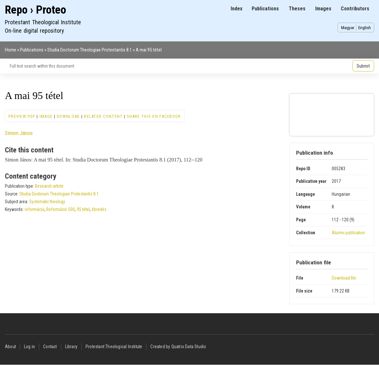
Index (236, 9)
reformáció (34, 209)
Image (46, 116)
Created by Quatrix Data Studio (178, 346)
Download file (344, 278)
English (364, 27)
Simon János (19, 133)
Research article (49, 186)
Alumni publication (348, 232)
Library (71, 346)
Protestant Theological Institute (114, 346)
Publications (265, 9)
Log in (29, 346)
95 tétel (83, 209)
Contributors (355, 9)
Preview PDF (21, 116)
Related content (103, 116)
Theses (297, 9)
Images (323, 9)
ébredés (99, 209)
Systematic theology (47, 201)
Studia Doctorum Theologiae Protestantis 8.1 (89, 50)
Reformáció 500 (60, 209)
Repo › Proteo (35, 10)
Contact (50, 346)
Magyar (347, 27)
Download (68, 116)
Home (10, 50)
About (10, 346)
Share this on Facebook (154, 116)
